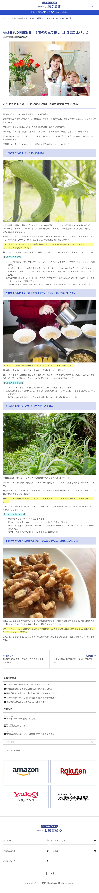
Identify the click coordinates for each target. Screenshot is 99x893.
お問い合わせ (25, 861)
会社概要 (73, 850)
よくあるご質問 (73, 840)
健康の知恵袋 (17, 18)
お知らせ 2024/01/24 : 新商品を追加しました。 (49, 12)
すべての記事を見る (11, 750)
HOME (6, 18)
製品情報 (25, 840)
